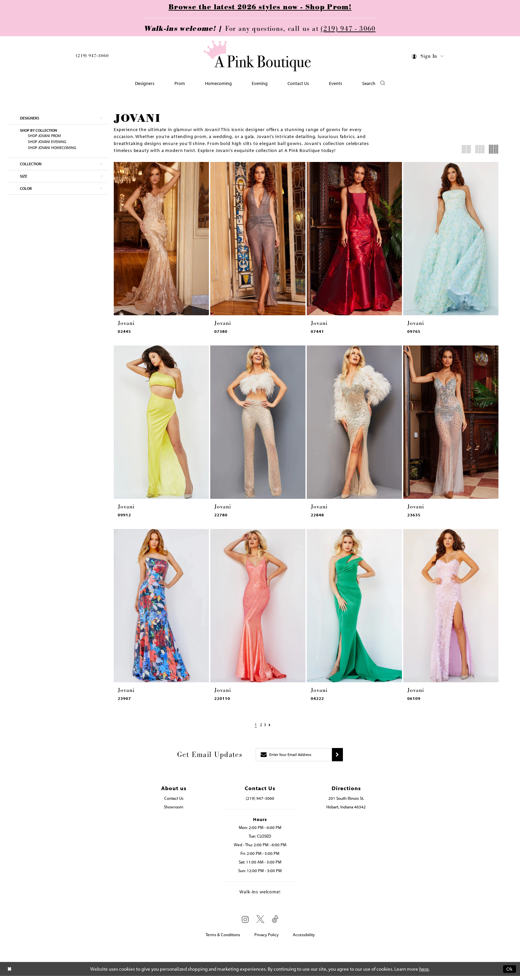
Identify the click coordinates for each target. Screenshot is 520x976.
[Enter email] (294, 754)
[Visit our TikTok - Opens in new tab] (275, 919)
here (424, 969)
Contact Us (173, 798)
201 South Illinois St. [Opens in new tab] (346, 798)
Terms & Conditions (223, 934)
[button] (428, 57)
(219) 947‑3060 (92, 56)
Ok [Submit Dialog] (509, 969)
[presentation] (161, 238)
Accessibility (304, 934)
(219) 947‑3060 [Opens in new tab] (260, 798)
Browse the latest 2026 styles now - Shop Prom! (260, 7)
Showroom (173, 806)
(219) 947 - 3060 (348, 29)
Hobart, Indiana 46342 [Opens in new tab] (346, 806)
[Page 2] (260, 724)
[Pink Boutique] (258, 56)
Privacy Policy (266, 934)
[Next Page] (272, 724)
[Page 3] (266, 724)
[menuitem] (92, 56)
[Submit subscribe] (337, 754)
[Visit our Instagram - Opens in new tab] (245, 919)
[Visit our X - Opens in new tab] (260, 919)
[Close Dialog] (9, 969)
